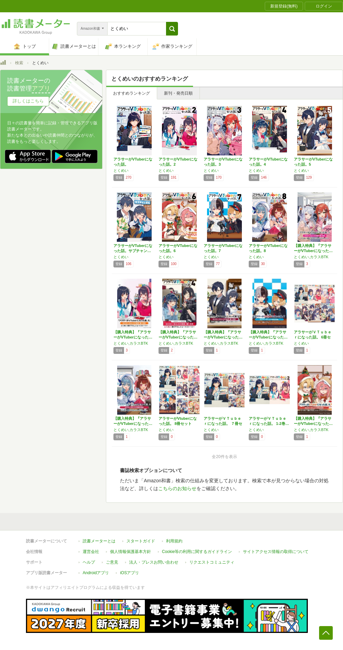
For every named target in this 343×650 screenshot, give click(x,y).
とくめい (120, 170)
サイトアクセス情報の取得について (275, 552)
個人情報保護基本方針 (130, 552)
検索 (19, 62)
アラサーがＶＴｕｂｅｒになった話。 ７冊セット (223, 423)
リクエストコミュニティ (211, 562)
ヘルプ (89, 562)
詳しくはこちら (28, 100)
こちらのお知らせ (177, 488)
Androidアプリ (96, 573)
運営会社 (91, 552)
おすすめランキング (131, 93)
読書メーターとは (99, 541)
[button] (172, 29)
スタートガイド (140, 541)
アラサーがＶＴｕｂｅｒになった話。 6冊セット (312, 337)
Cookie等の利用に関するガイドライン (197, 552)
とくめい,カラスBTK (311, 257)
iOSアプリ (129, 573)
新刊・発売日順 (178, 93)
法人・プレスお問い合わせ (153, 562)
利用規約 (174, 541)
